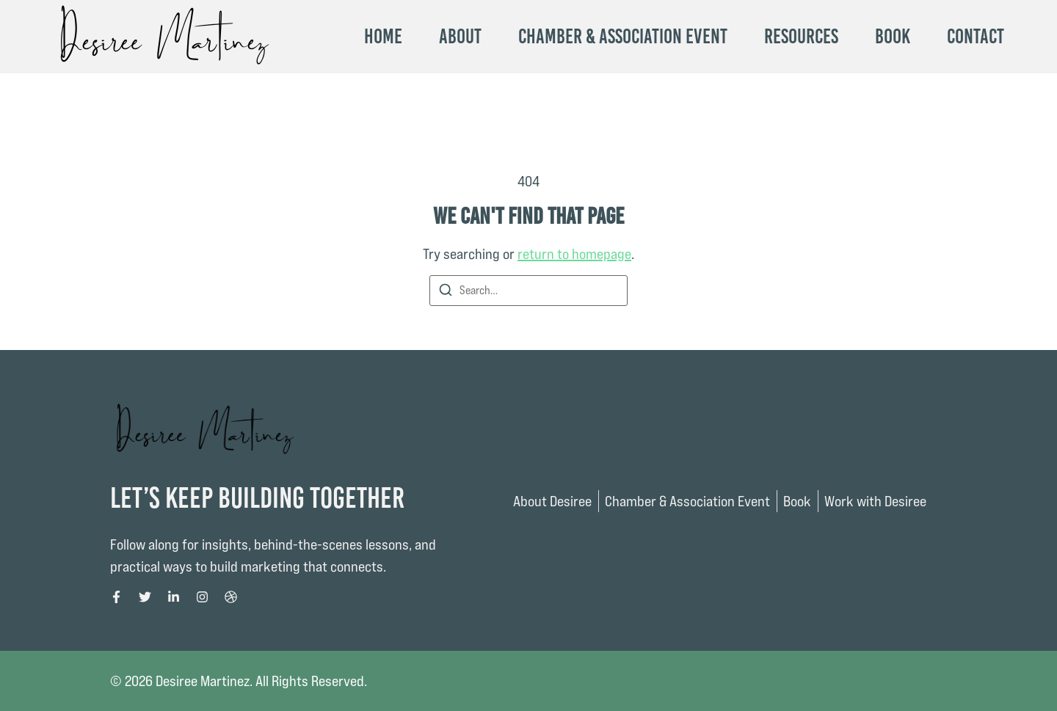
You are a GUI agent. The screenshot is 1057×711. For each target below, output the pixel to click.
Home (383, 36)
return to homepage (574, 254)
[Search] (445, 292)
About (460, 36)
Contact (975, 36)
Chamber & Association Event (622, 36)
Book (892, 36)
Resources (801, 36)
